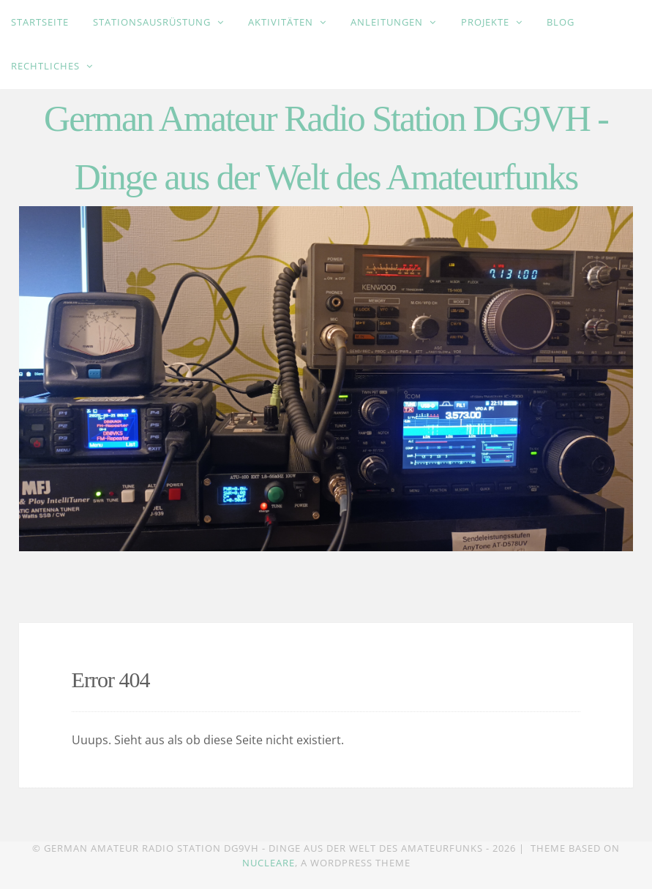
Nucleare (268, 862)
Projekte (486, 22)
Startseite (40, 22)
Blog (560, 22)
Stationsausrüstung (153, 22)
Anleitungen (388, 22)
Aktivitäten (282, 22)
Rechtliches (47, 65)
